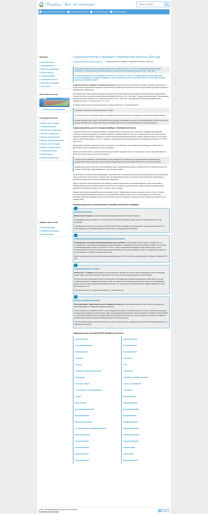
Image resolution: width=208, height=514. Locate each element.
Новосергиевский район (83, 422)
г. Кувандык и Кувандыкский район (88, 371)
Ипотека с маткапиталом (50, 133)
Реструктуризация (120, 12)
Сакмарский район (81, 441)
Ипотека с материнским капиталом (87, 300)
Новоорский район (129, 415)
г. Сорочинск (127, 390)
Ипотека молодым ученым (50, 147)
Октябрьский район (130, 422)
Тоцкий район (128, 454)
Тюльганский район (82, 460)
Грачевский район (129, 396)
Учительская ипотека (49, 151)
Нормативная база (47, 66)
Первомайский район (130, 428)
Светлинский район (82, 447)
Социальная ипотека (48, 127)
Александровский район (83, 345)
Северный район (129, 447)
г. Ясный (78, 396)
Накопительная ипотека (50, 158)
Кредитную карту (47, 234)
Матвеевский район (82, 415)
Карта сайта (45, 86)
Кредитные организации (50, 83)
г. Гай (125, 364)
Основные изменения (101, 12)
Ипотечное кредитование (50, 69)
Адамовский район (81, 339)
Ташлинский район (82, 454)
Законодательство (47, 62)
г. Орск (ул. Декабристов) (132, 384)
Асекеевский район (130, 345)
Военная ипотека (47, 154)
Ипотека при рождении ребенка (52, 140)
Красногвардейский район (84, 409)
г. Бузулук (78, 364)
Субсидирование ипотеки (79, 12)
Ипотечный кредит (48, 227)
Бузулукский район (130, 352)
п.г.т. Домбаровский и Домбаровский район (90, 428)
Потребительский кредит (50, 231)
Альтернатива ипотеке (49, 79)
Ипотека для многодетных (50, 137)
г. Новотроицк (80, 377)
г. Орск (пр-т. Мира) (82, 384)
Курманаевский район (131, 409)
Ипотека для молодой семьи (51, 130)
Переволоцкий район (82, 435)
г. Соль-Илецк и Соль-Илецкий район (88, 390)
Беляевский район (81, 352)
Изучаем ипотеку (47, 72)
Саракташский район (131, 441)
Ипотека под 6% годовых (50, 123)
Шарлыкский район (130, 460)
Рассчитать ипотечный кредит (54, 109)
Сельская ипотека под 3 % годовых (86, 269)
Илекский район (81, 403)
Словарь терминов (48, 76)
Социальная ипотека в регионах (54, 12)
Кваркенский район (130, 403)
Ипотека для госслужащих (50, 144)
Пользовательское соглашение (48, 512)
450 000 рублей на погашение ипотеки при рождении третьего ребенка (99, 239)
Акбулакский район (130, 339)
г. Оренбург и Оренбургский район (135, 377)
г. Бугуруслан (128, 358)
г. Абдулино (79, 358)
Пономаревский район (131, 435)
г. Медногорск (128, 371)
